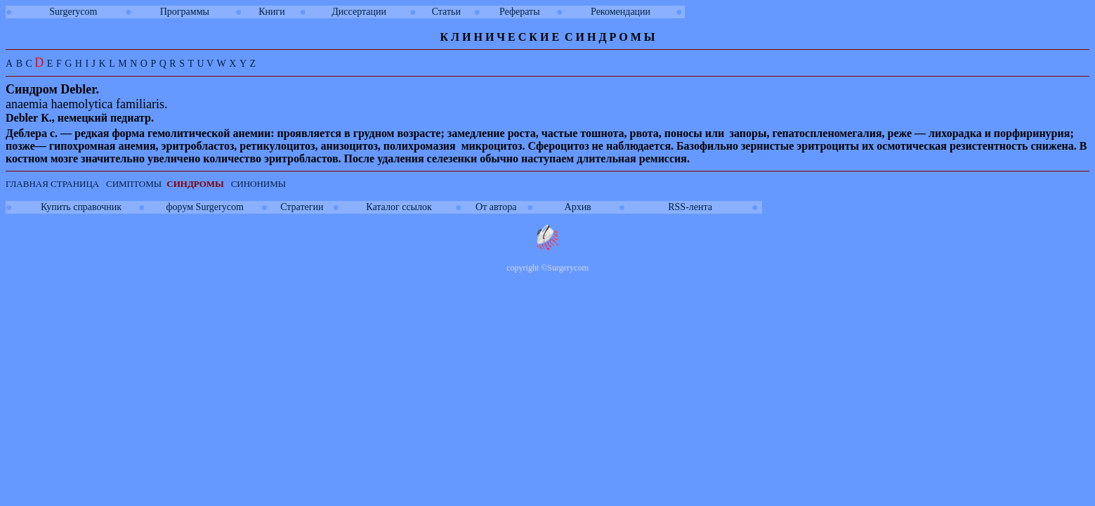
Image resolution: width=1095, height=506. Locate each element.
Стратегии (301, 207)
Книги (271, 11)
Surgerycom (73, 11)
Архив (578, 207)
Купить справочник (81, 207)
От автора (496, 207)
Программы (184, 11)
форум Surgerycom (205, 207)
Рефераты (519, 11)
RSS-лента (690, 207)
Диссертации (359, 11)
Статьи (446, 11)
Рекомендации (620, 11)
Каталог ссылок (398, 207)
